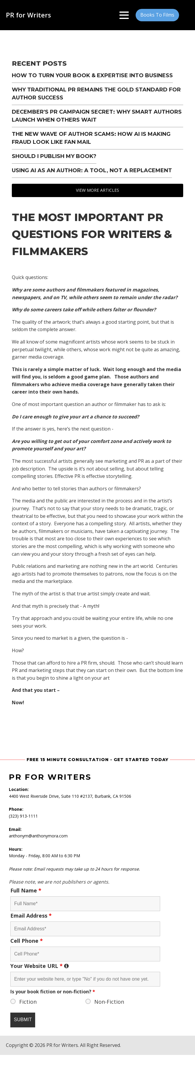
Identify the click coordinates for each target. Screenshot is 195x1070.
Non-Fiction (109, 1002)
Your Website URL (85, 966)
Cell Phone (26, 941)
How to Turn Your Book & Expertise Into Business (92, 75)
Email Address (31, 915)
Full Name (25, 890)
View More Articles (97, 190)
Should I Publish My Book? (54, 156)
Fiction (28, 1002)
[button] (157, 15)
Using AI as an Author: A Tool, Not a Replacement (92, 170)
